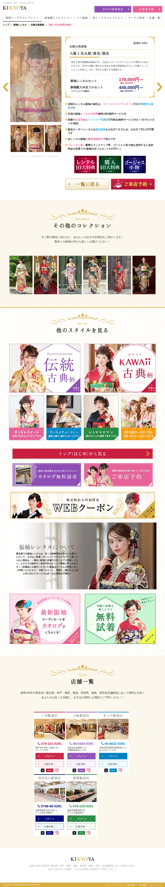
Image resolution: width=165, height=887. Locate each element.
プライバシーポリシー (114, 885)
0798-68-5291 (50, 806)
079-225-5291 (81, 806)
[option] (18, 138)
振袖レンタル (20, 24)
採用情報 (131, 885)
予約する (46, 756)
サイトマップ (156, 885)
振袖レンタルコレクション (22, 17)
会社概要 (142, 885)
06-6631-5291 (113, 743)
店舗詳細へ (47, 764)
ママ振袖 (82, 18)
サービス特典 (136, 18)
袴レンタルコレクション (108, 18)
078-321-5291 (50, 743)
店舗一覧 (154, 18)
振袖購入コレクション (58, 18)
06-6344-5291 (81, 743)
